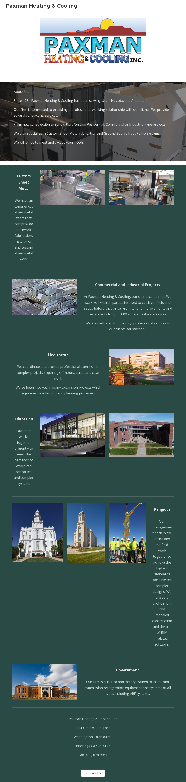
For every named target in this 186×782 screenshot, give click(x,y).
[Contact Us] (93, 773)
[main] (93, 121)
